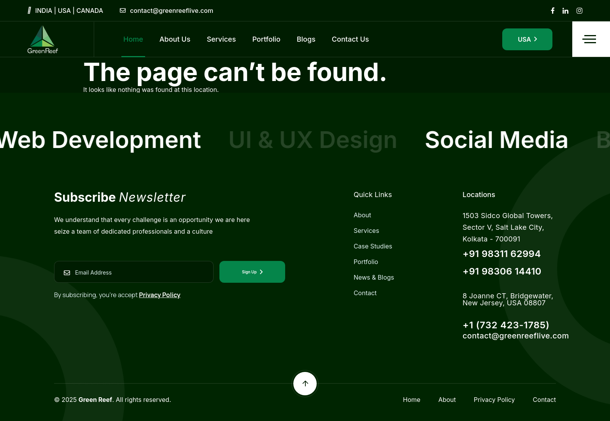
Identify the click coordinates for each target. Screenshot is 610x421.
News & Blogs (374, 277)
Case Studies (373, 246)
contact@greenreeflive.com (171, 10)
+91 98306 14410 (502, 271)
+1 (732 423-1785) (506, 325)
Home (412, 399)
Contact (365, 293)
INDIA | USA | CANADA (69, 10)
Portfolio (366, 262)
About (362, 215)
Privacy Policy (160, 295)
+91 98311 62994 (502, 253)
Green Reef (95, 399)
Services (366, 230)
